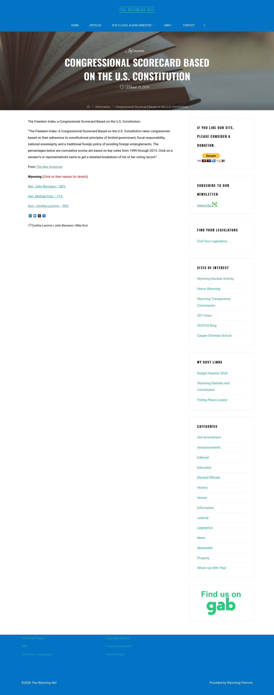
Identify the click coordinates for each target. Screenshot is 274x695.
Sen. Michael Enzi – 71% (45, 196)
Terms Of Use (115, 650)
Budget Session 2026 (212, 372)
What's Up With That (211, 564)
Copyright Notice (117, 634)
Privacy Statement (118, 642)
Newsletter (205, 544)
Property (203, 554)
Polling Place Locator (212, 398)
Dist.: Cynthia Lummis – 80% (48, 205)
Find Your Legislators (212, 241)
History (202, 485)
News (201, 534)
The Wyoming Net (137, 9)
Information (134, 51)
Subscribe (204, 205)
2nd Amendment (209, 436)
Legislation (205, 525)
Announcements (209, 445)
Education (204, 465)
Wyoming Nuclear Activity (215, 279)
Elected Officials (208, 475)
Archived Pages (33, 634)
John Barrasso (64, 225)
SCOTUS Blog (207, 325)
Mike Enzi (82, 225)
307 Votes (204, 315)
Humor (202, 495)
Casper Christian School (214, 334)
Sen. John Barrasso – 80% (47, 186)
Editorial (203, 455)
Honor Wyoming (208, 288)
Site (24, 642)
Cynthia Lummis (42, 225)
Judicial (202, 515)
